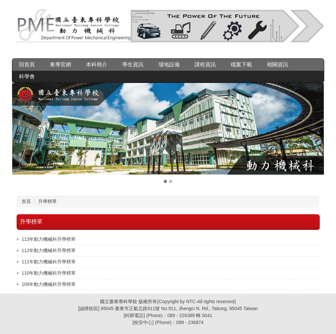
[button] (20, 133)
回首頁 (27, 64)
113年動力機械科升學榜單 (49, 239)
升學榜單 (47, 201)
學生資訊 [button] (132, 64)
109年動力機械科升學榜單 (49, 284)
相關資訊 (277, 64)
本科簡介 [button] (96, 64)
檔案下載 (241, 64)
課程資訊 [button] (205, 64)
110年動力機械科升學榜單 (49, 273)
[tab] (165, 181)
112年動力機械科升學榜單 (49, 250)
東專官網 (60, 64)
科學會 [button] (27, 76)
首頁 (26, 201)
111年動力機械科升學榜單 (49, 261)
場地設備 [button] (169, 64)
